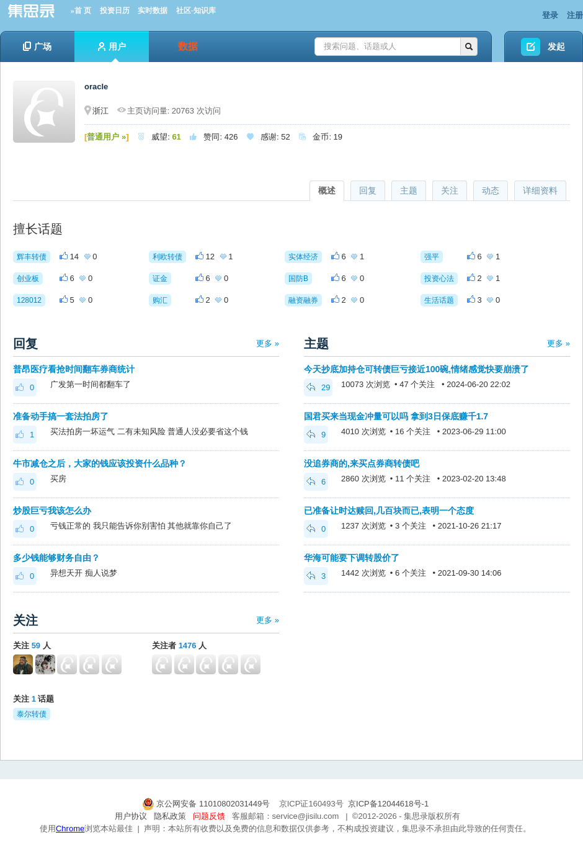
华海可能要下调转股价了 (351, 558)
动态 (490, 190)
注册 (575, 15)
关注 (449, 190)
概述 (327, 190)
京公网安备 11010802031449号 (207, 803)
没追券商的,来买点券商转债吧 (361, 463)
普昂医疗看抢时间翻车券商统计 (74, 369)
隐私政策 (170, 816)
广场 (37, 46)
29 (318, 387)
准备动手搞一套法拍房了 (61, 416)
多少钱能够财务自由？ (56, 558)
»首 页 (81, 10)
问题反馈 (209, 816)
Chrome (70, 828)
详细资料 (540, 190)
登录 (550, 15)
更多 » (267, 343)
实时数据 (152, 10)
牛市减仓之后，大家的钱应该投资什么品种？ (100, 463)
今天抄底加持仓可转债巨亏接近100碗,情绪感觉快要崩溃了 (416, 369)
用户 (112, 52)
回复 (367, 190)
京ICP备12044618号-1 (388, 803)
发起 (556, 46)
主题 (408, 190)
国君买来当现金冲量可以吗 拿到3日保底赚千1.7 (396, 416)
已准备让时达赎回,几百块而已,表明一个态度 (389, 511)
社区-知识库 (196, 10)
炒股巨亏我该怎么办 (52, 511)
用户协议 (131, 816)
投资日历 (115, 10)
